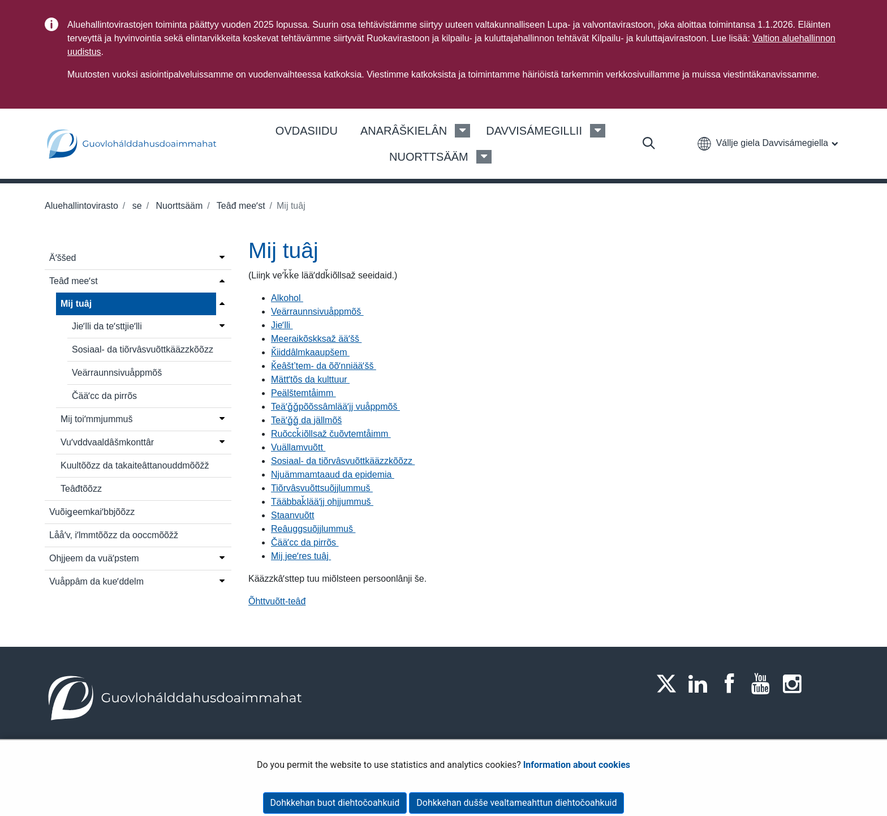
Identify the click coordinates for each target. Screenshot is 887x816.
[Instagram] (795, 683)
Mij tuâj (76, 303)
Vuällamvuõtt (298, 447)
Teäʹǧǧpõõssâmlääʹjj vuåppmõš (335, 406)
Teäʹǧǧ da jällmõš (306, 420)
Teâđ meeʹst (239, 206)
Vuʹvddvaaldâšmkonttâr (107, 442)
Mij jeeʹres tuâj (301, 556)
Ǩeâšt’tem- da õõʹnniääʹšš (323, 366)
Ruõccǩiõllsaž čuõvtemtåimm (331, 434)
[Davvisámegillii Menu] (597, 131)
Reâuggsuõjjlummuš (313, 529)
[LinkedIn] (701, 683)
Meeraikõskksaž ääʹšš (316, 338)
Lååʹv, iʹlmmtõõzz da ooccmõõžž (113, 535)
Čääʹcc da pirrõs (104, 396)
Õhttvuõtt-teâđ (276, 601)
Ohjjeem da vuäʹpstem (94, 558)
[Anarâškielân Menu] (462, 131)
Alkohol (287, 298)
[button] (767, 143)
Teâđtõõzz (81, 488)
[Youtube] (764, 683)
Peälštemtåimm (303, 393)
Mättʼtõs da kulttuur (310, 379)
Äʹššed (62, 258)
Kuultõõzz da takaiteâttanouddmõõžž (135, 465)
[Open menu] (222, 257)
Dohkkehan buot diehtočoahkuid (335, 802)
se (135, 206)
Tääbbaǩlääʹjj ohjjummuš (322, 501)
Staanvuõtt (293, 515)
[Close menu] (222, 303)
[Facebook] (732, 683)
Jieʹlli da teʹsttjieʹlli (107, 326)
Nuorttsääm (178, 206)
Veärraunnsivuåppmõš (117, 372)
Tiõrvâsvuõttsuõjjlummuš (322, 488)
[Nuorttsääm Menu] (484, 157)
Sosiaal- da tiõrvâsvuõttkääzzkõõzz (142, 349)
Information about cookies (576, 764)
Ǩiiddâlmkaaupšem (310, 352)
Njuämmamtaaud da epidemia (332, 474)
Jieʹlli (282, 325)
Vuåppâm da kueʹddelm (96, 581)
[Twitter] (670, 683)
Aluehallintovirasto (81, 206)
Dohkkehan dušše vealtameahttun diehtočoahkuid (516, 802)
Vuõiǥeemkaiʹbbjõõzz (92, 512)
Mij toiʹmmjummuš (96, 419)
